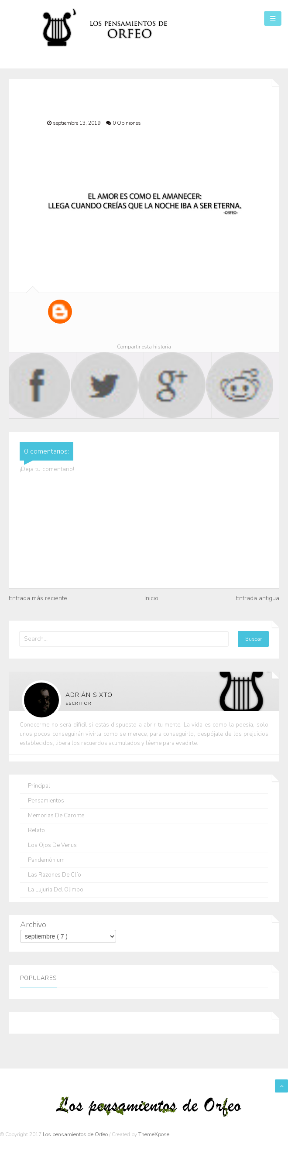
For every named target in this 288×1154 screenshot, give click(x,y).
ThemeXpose (153, 1134)
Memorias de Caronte (56, 815)
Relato (36, 830)
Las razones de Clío (54, 875)
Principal (39, 786)
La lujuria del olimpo (55, 890)
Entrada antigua (257, 598)
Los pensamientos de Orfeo (76, 1134)
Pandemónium (46, 860)
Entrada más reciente (38, 598)
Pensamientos (46, 801)
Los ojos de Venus (52, 845)
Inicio (151, 598)
